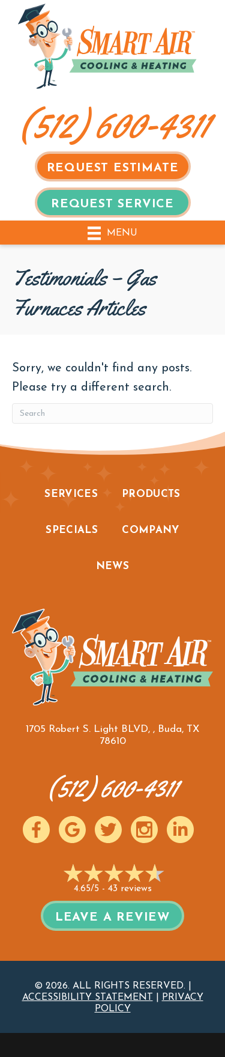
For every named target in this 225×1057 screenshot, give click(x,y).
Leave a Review (112, 918)
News (112, 566)
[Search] (112, 413)
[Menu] (112, 232)
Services (71, 494)
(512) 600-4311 (114, 125)
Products (151, 494)
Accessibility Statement (87, 997)
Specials (72, 530)
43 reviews (130, 889)
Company (150, 530)
